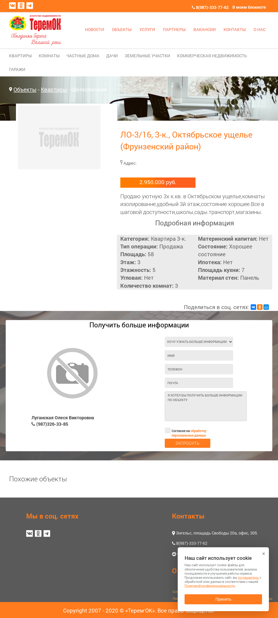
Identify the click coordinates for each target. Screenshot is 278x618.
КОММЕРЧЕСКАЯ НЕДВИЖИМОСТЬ (212, 55)
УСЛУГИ (147, 29)
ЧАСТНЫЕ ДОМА (83, 55)
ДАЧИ (112, 55)
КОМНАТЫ (49, 55)
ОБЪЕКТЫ (122, 29)
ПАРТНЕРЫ (174, 29)
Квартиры (54, 89)
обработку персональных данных (189, 433)
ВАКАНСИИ (204, 29)
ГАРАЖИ (17, 69)
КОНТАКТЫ (235, 29)
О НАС (259, 29)
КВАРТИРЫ (20, 55)
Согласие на (185, 430)
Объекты (24, 89)
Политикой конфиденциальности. (210, 586)
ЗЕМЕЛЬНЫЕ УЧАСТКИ (147, 55)
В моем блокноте (249, 7)
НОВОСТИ (94, 29)
